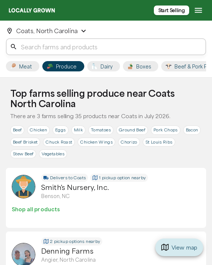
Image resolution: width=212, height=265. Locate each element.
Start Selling (171, 10)
